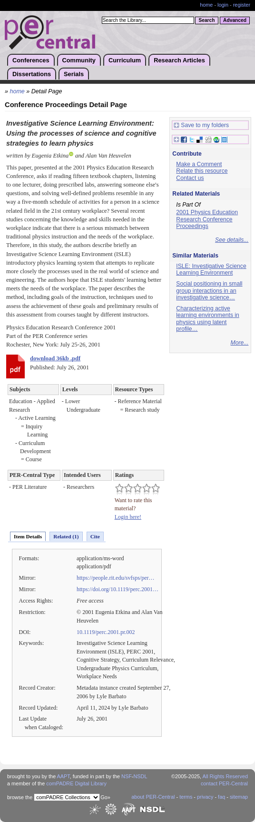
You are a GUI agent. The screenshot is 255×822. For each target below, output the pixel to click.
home (206, 5)
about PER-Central (153, 797)
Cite (95, 536)
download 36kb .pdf (55, 358)
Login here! (128, 517)
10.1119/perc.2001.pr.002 (106, 632)
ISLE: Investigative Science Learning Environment (211, 270)
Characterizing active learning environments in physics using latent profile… (207, 319)
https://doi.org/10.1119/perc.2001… (117, 589)
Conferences (30, 60)
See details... (231, 240)
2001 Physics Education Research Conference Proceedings (207, 219)
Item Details (28, 536)
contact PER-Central (224, 783)
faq (221, 797)
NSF (126, 776)
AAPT (63, 776)
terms (185, 797)
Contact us (190, 178)
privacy (205, 797)
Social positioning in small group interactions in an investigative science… (209, 290)
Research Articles (179, 60)
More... (240, 342)
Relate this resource (201, 171)
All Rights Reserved (225, 776)
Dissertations (31, 74)
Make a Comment (199, 164)
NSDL (140, 776)
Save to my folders (201, 125)
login (222, 5)
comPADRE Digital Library (76, 783)
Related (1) (65, 536)
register (241, 5)
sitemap (239, 797)
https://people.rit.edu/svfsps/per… (116, 577)
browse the (19, 797)
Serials (74, 74)
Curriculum (124, 60)
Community (79, 60)
